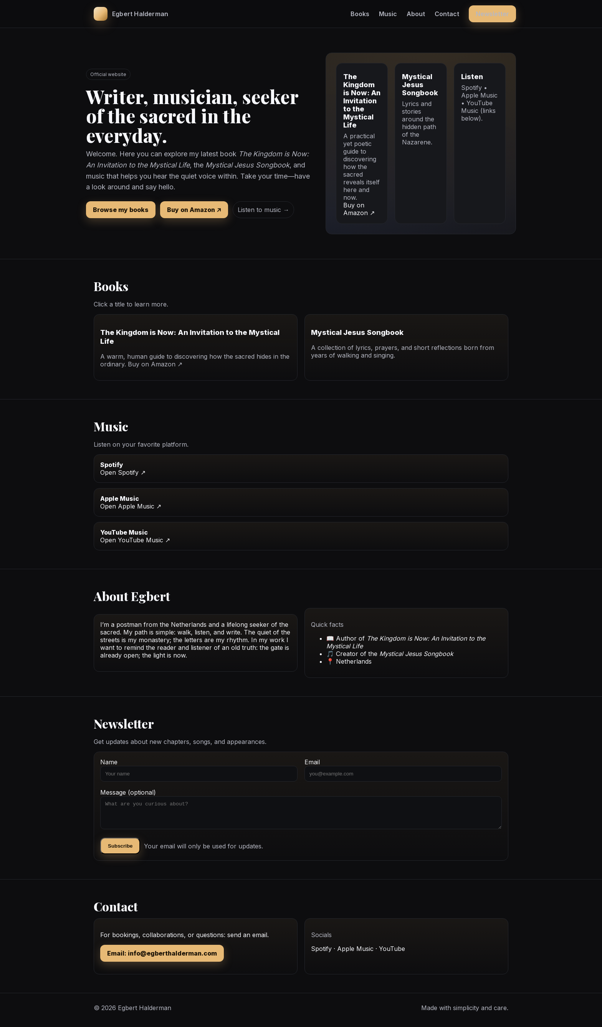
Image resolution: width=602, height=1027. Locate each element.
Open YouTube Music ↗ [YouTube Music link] (135, 540)
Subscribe (120, 850)
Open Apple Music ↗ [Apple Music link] (130, 506)
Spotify (321, 953)
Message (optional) (301, 811)
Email (403, 770)
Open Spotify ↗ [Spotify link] (123, 472)
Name (199, 770)
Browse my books (121, 210)
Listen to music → (263, 210)
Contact (447, 14)
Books (360, 14)
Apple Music (355, 953)
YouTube (392, 953)
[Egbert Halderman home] (131, 14)
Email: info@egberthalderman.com (162, 958)
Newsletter (492, 14)
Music (388, 14)
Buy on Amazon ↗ (194, 210)
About (416, 14)
